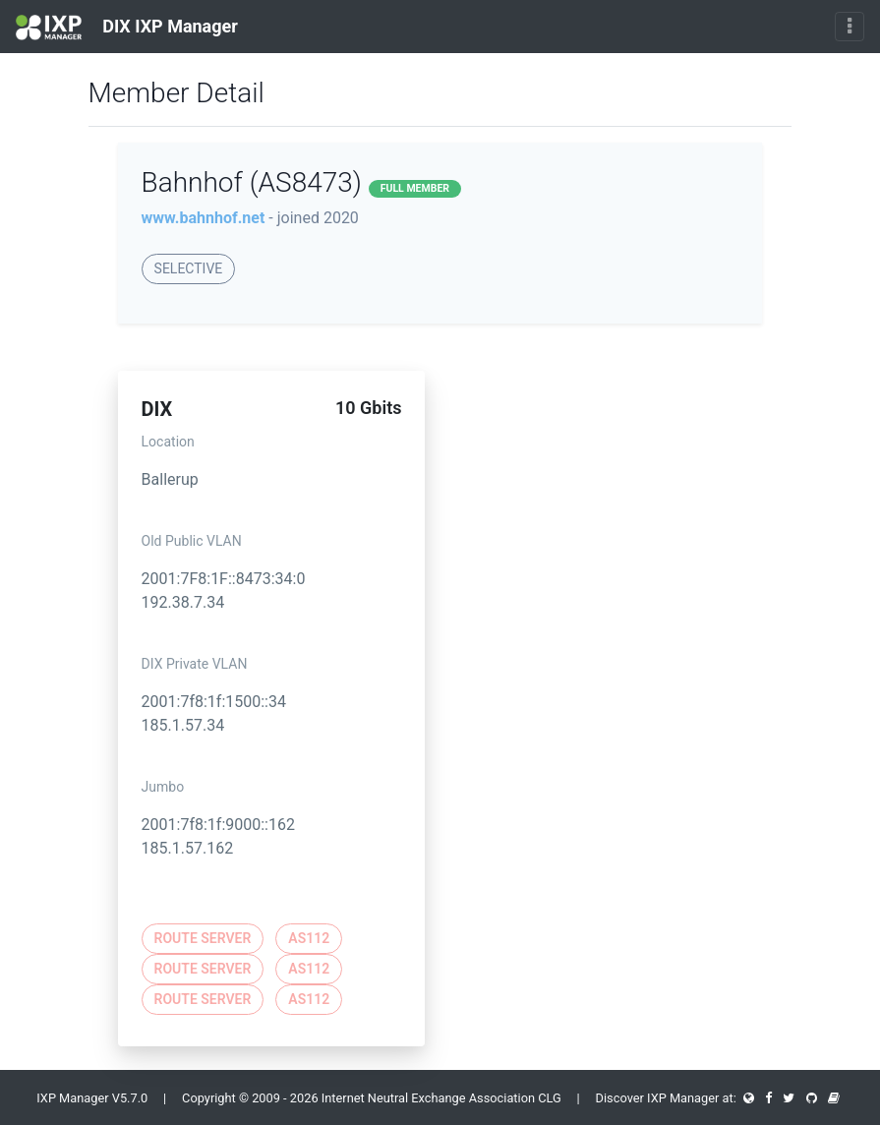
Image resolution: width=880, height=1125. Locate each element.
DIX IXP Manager (127, 27)
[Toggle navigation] (849, 26)
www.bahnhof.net (203, 217)
